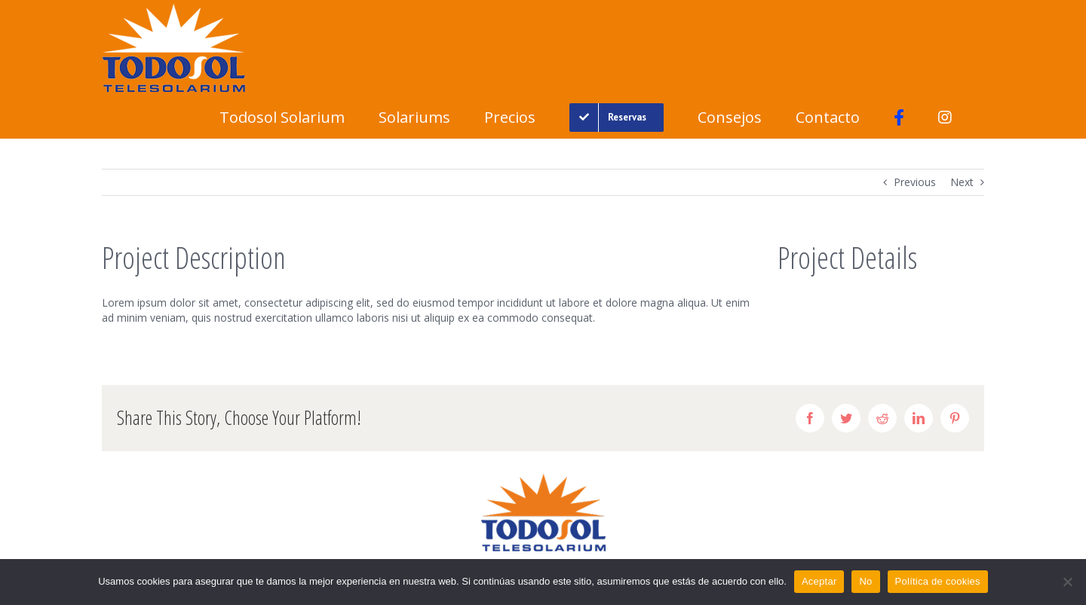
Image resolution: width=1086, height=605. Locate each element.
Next (962, 182)
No (865, 581)
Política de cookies (937, 581)
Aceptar (819, 581)
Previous (915, 182)
